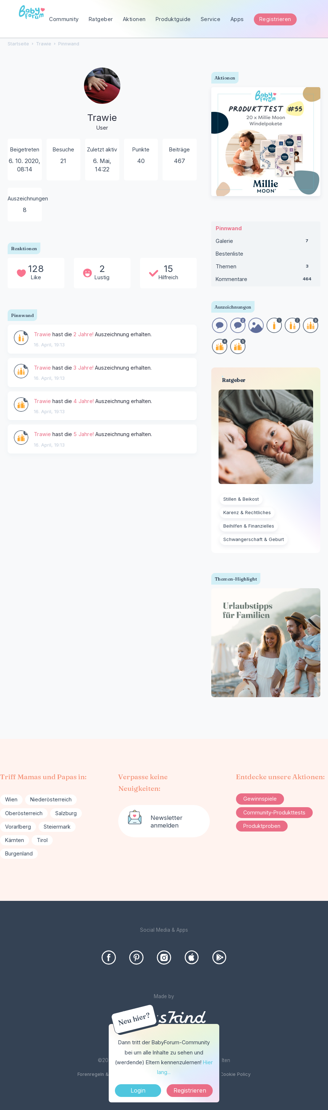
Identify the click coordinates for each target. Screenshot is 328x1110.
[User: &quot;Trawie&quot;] (21, 337)
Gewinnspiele (260, 799)
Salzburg (66, 813)
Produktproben (261, 826)
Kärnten (14, 840)
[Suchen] (311, 19)
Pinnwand (229, 228)
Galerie (266, 242)
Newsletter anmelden (167, 821)
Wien (11, 799)
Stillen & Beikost (241, 499)
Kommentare (266, 281)
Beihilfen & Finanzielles (248, 526)
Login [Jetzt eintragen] (138, 1090)
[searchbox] (283, 19)
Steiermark (57, 827)
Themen (266, 268)
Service (211, 19)
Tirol (42, 840)
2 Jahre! (83, 334)
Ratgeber (101, 19)
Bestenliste (229, 254)
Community (64, 19)
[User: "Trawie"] (102, 99)
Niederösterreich (51, 799)
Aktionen (134, 19)
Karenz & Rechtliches (247, 512)
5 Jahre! (83, 434)
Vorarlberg (18, 827)
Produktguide (173, 19)
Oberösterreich (24, 813)
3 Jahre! (83, 368)
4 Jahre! (83, 401)
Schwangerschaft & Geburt (253, 539)
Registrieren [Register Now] (189, 1090)
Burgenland (19, 853)
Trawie (42, 334)
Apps (237, 19)
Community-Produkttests (274, 812)
